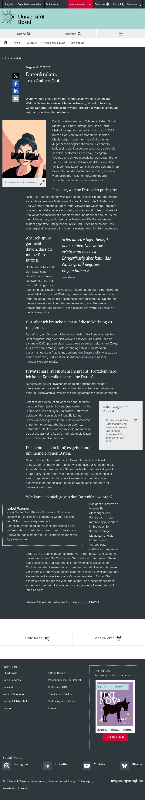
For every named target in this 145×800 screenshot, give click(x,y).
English (9, 4)
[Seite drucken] (107, 638)
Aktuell (17, 42)
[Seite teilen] (37, 638)
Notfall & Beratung (13, 694)
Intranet (52, 708)
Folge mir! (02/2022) (54, 42)
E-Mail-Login (9, 672)
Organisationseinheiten (30, 4)
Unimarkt (7, 687)
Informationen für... (80, 4)
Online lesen (115, 736)
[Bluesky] (131, 766)
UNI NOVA (32, 42)
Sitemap (85, 781)
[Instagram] (15, 766)
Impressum (37, 781)
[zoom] (24, 148)
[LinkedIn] (55, 766)
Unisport (7, 708)
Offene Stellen (56, 672)
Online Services (11, 679)
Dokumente (52, 4)
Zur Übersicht (13, 58)
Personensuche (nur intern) (64, 679)
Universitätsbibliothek (15, 701)
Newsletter (8, 788)
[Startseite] (6, 43)
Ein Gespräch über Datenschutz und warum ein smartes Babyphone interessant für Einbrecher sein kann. (117, 431)
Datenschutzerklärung (62, 781)
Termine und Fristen (60, 694)
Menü (121, 34)
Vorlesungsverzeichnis (61, 701)
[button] (15, 76)
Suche (115, 5)
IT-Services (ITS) (58, 687)
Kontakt (25, 788)
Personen (131, 5)
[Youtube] (94, 766)
